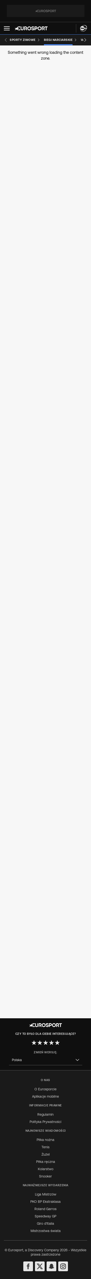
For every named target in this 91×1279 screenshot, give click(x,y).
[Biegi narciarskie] (60, 40)
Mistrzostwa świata (46, 1231)
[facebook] (28, 1266)
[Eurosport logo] (31, 28)
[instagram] (63, 1266)
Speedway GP (45, 1216)
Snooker (45, 1176)
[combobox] (45, 1060)
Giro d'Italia (45, 1223)
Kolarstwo (45, 1169)
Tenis (45, 1147)
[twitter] (40, 1266)
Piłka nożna (45, 1140)
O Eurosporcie (45, 1089)
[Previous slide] (6, 40)
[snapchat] (51, 1266)
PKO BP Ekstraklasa (45, 1202)
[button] (7, 28)
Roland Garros (45, 1209)
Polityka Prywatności (45, 1122)
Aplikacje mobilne (45, 1096)
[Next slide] (85, 40)
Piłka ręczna (45, 1162)
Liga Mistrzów (45, 1194)
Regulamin (45, 1114)
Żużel (45, 1154)
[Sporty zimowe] (25, 40)
